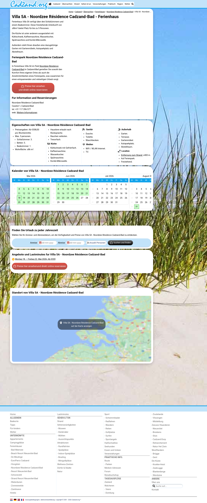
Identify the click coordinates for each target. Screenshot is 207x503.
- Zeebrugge (157, 468)
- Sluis (154, 436)
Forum (107, 471)
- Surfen (108, 436)
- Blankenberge (158, 471)
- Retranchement (159, 443)
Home (13, 414)
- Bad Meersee (16, 450)
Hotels (13, 493)
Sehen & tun (86, 4)
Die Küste (156, 461)
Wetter (127, 4)
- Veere (108, 489)
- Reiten (108, 428)
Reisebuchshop (112, 475)
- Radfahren (110, 421)
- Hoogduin (15, 464)
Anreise (34, 243)
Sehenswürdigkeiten (66, 425)
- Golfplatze (110, 432)
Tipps (12, 425)
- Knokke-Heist (158, 464)
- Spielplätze (63, 450)
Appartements (16, 439)
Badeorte (14, 421)
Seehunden (110, 446)
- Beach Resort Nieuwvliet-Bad (24, 453)
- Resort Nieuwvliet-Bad (20, 471)
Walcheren (109, 486)
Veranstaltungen (99, 4)
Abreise (61, 243)
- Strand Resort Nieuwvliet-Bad (24, 478)
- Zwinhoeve (15, 489)
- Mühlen (61, 435)
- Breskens (156, 432)
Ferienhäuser (16, 446)
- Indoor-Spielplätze (66, 453)
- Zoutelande (157, 414)
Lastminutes (63, 414)
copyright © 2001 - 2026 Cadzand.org (68, 499)
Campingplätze (17, 442)
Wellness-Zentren (65, 464)
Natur (60, 471)
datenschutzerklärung (47, 499)
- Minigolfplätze (64, 461)
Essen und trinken (113, 450)
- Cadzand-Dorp (159, 439)
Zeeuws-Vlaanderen (161, 425)
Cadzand (56, 4)
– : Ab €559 (35, 259)
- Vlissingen (157, 418)
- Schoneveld (16, 475)
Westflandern (158, 450)
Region (120, 4)
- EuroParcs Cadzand (19, 460)
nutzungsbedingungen (32, 499)
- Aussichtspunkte (65, 439)
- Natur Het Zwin (159, 446)
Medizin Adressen (113, 468)
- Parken (108, 464)
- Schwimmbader (112, 418)
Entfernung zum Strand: (132, 155)
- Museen (61, 428)
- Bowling (61, 457)
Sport (107, 414)
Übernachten (67, 4)
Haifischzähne (111, 443)
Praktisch (111, 4)
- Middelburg (157, 421)
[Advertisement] (175, 75)
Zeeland (108, 482)
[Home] (50, 4)
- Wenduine (157, 475)
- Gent (154, 457)
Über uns (156, 482)
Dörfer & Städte (64, 468)
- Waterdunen (16, 482)
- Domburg (109, 493)
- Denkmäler (62, 432)
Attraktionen (63, 443)
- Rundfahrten (63, 446)
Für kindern (15, 428)
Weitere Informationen (27, 112)
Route (107, 461)
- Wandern (109, 425)
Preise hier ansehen (33, 88)
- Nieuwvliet (157, 428)
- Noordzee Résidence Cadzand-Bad (26, 468)
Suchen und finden (120, 242)
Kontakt (155, 490)
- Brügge (155, 454)
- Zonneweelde (16, 486)
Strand (76, 4)
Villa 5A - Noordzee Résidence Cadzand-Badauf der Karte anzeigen (81, 324)
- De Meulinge (16, 457)
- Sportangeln (111, 439)
